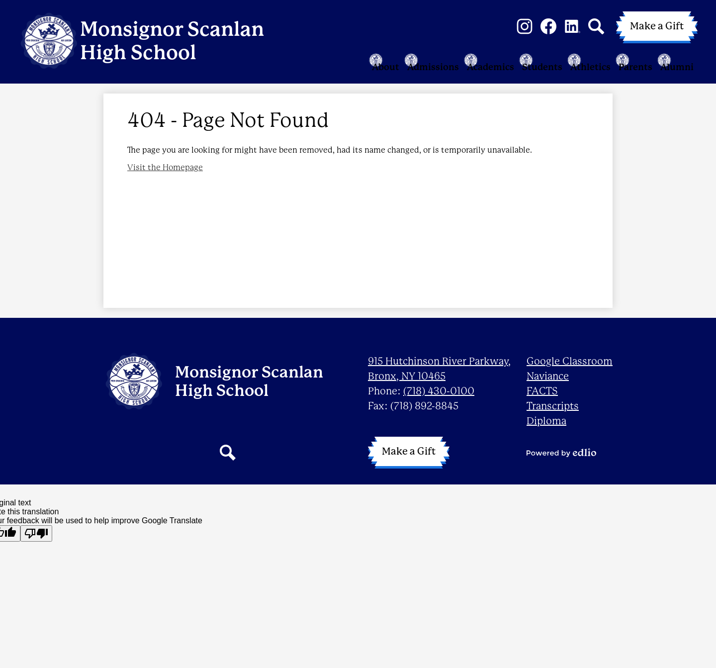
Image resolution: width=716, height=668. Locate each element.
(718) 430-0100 (438, 391)
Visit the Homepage (165, 183)
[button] (290, 68)
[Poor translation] (36, 533)
